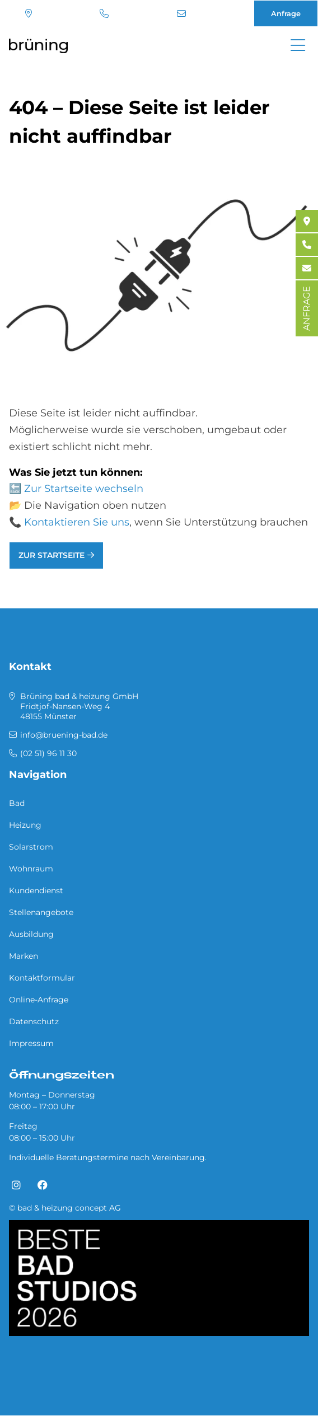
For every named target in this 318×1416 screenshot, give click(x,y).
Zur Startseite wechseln (83, 488)
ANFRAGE (306, 308)
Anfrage (286, 13)
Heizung (25, 825)
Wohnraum (31, 869)
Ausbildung (31, 934)
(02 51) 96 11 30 (104, 13)
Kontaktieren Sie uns (76, 522)
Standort (28, 13)
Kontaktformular (42, 978)
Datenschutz (34, 1021)
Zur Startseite (51, 555)
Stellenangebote (41, 912)
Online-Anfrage (38, 1000)
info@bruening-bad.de (181, 13)
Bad (17, 803)
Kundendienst (36, 890)
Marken (23, 956)
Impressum (31, 1043)
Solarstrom (31, 847)
